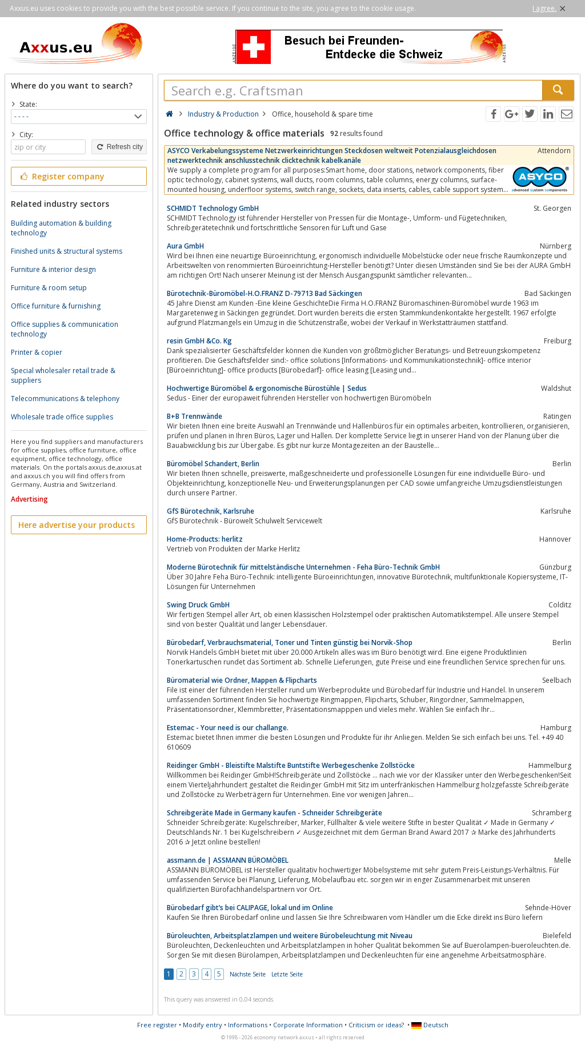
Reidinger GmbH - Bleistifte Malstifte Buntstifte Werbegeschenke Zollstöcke (291, 765)
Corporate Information (308, 1024)
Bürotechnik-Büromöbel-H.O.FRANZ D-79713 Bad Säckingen (264, 293)
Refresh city (119, 147)
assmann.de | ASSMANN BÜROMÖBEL (228, 860)
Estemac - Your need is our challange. (228, 727)
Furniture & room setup (49, 288)
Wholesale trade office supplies (62, 417)
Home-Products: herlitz (205, 539)
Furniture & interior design (53, 269)
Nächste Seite (248, 974)
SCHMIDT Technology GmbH (213, 208)
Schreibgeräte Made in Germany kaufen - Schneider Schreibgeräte (274, 813)
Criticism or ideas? (376, 1024)
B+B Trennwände (194, 416)
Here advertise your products (76, 524)
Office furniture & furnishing (56, 306)
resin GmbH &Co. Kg (199, 341)
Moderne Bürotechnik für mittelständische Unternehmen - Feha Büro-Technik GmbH (303, 567)
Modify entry (202, 1024)
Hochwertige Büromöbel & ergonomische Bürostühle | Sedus (267, 388)
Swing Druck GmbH (198, 605)
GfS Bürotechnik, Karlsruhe (210, 511)
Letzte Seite (287, 974)
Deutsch (429, 1024)
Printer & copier (36, 352)
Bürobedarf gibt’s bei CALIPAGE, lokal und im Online (250, 907)
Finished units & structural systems (66, 251)
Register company (61, 176)
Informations (247, 1024)
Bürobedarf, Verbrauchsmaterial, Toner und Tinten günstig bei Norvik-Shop (289, 642)
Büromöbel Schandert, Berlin (213, 464)
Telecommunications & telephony (65, 398)
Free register (157, 1024)
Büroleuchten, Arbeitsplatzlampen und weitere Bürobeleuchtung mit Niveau (289, 935)
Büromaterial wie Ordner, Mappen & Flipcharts (242, 680)
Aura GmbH (185, 246)
